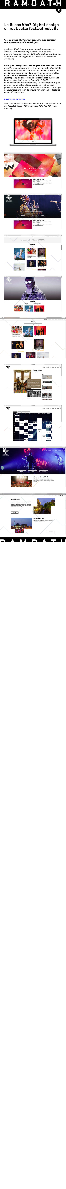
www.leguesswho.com (14, 99)
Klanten (23, 4)
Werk (12, 4)
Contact (46, 4)
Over (34, 4)
